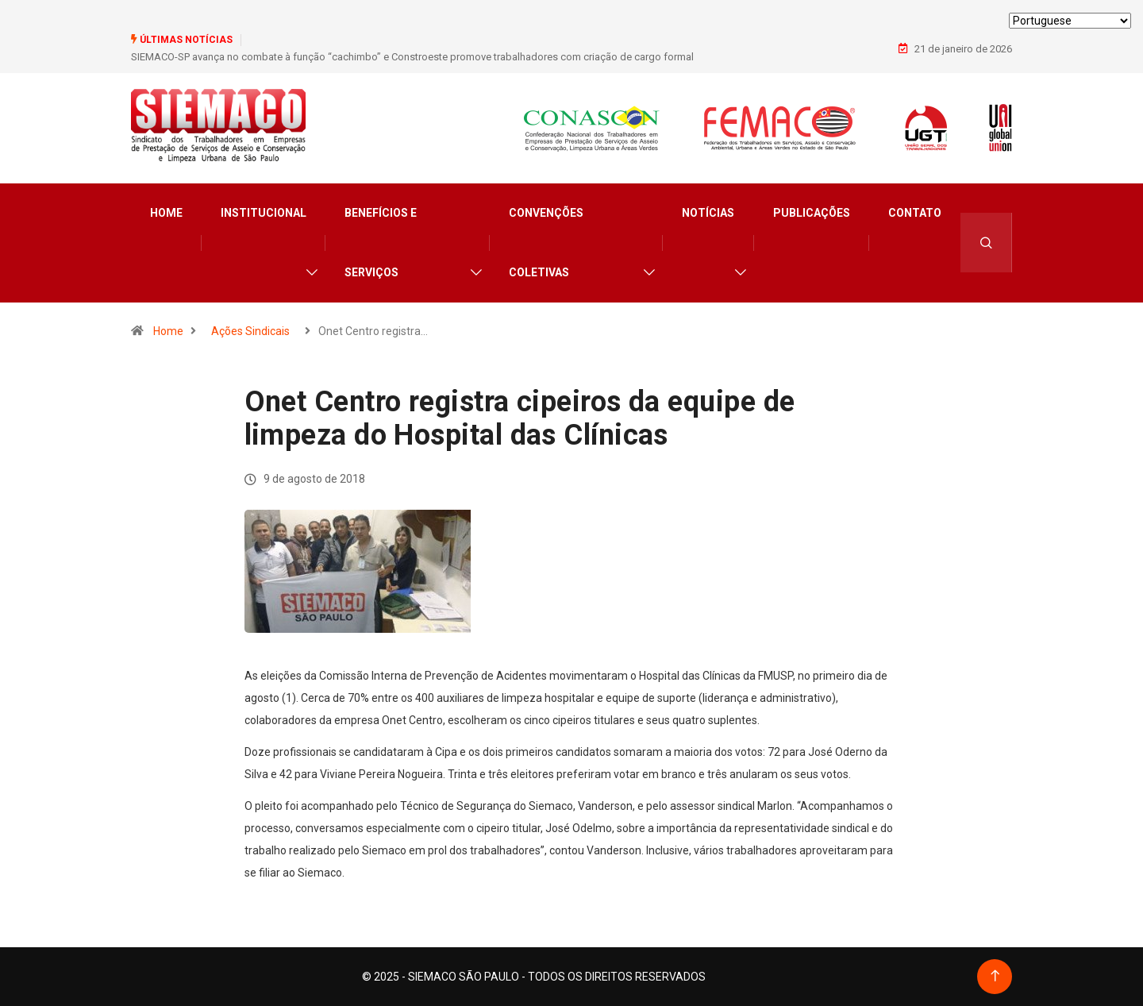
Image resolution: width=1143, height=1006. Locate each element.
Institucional (263, 212)
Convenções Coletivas (546, 242)
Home (166, 212)
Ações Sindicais (250, 331)
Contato (914, 212)
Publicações (811, 212)
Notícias (708, 212)
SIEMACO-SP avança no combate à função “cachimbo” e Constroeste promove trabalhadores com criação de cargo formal (412, 57)
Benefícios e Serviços (380, 242)
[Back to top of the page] (995, 976)
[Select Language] (1070, 21)
